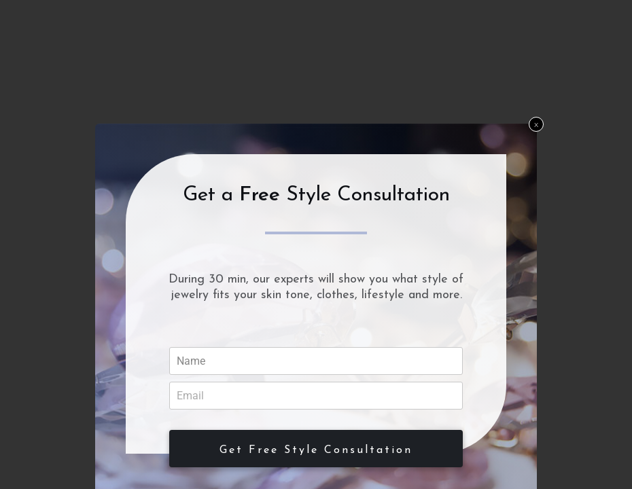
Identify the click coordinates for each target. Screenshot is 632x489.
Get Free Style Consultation (316, 450)
